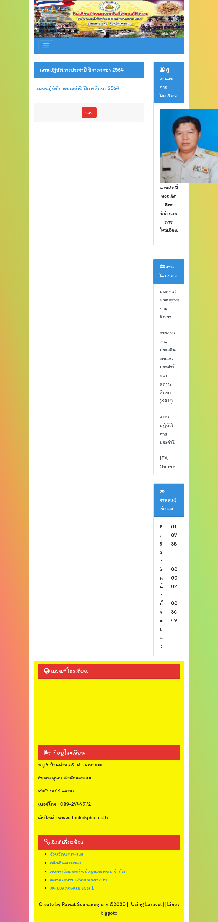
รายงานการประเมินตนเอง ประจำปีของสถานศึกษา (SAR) (168, 366)
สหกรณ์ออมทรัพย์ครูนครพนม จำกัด (87, 871)
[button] (45, 19)
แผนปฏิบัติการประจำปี (167, 429)
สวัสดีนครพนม (65, 862)
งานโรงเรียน (168, 271)
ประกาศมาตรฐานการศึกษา (169, 304)
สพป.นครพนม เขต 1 (72, 888)
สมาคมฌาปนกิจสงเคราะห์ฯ (78, 879)
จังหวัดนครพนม (66, 854)
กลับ (89, 112)
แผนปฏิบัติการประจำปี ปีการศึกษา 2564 (77, 88)
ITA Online (167, 462)
